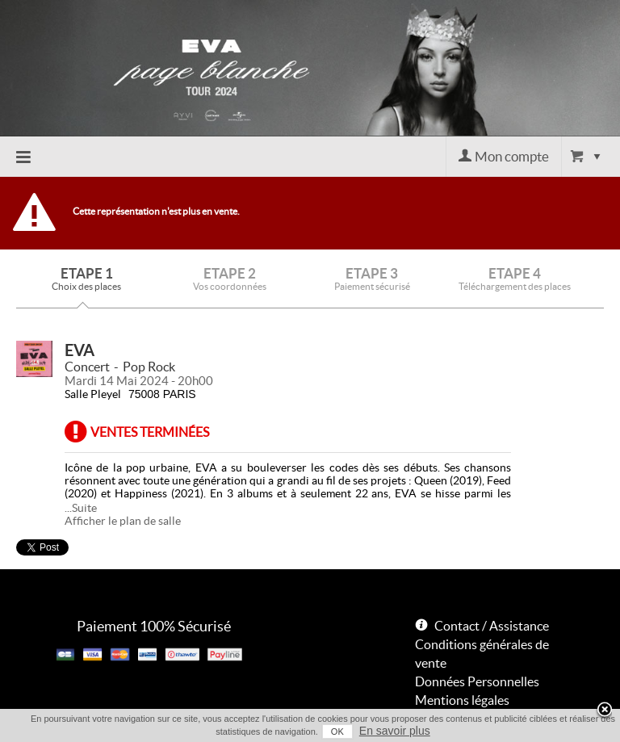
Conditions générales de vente (482, 653)
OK (337, 731)
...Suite (81, 507)
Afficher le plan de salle (123, 520)
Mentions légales (462, 700)
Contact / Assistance (491, 625)
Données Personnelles (477, 681)
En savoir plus (394, 730)
